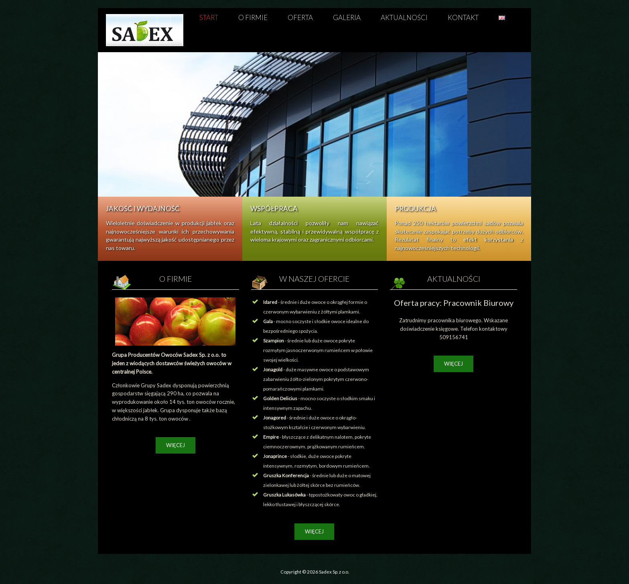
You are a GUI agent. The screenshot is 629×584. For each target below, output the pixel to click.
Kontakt (463, 17)
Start (208, 17)
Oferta (300, 17)
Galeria (347, 17)
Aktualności (404, 17)
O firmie (253, 17)
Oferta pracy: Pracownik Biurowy (453, 302)
